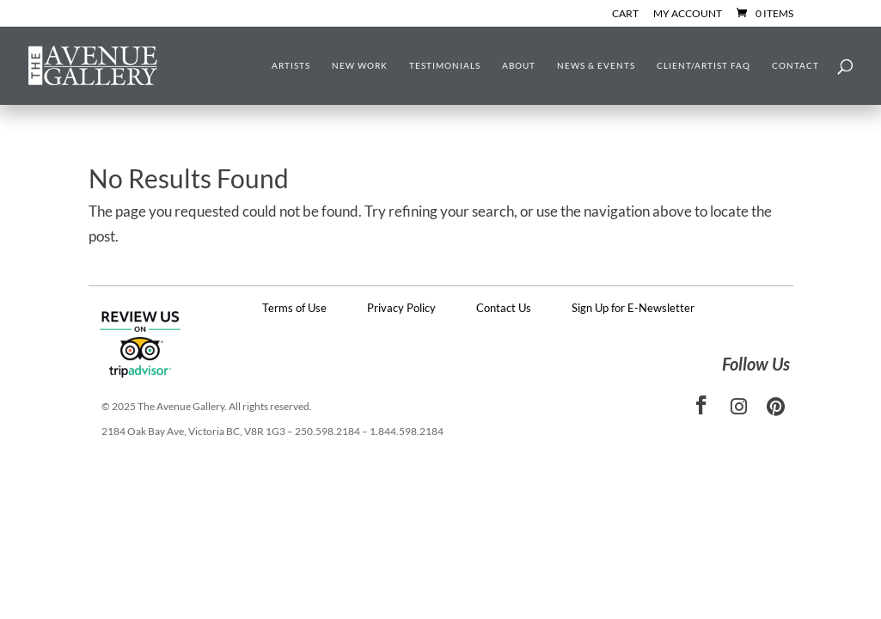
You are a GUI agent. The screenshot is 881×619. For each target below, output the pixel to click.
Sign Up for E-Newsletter (633, 308)
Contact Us (503, 308)
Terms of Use (294, 308)
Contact (795, 65)
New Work (360, 65)
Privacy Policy (401, 308)
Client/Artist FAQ (703, 65)
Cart (625, 14)
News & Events (596, 65)
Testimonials (444, 65)
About (518, 65)
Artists (291, 65)
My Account (687, 14)
